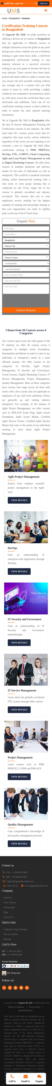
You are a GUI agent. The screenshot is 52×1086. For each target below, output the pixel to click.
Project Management (20, 757)
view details (19, 500)
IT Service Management (22, 690)
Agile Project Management (23, 476)
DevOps (12, 548)
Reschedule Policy (25, 1010)
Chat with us (12, 886)
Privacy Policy (34, 1007)
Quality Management (20, 824)
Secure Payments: (10, 961)
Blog (5, 912)
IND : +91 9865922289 (16, 877)
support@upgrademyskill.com (20, 881)
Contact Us (8, 917)
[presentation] (27, 300)
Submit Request (26, 310)
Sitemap (7, 939)
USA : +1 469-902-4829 (16, 872)
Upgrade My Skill (25, 1003)
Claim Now (44, 3)
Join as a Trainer (10, 934)
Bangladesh (14, 18)
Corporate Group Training (15, 929)
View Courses (9, 902)
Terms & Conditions (16, 1007)
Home (5, 18)
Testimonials (9, 907)
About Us (7, 897)
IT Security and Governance (24, 619)
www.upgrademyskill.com (36, 886)
